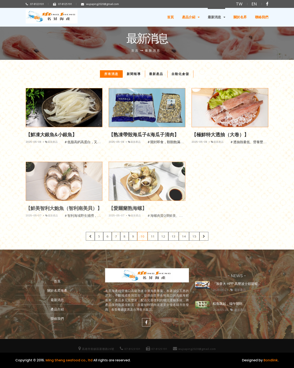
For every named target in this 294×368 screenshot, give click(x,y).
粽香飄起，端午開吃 (228, 303)
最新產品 (156, 74)
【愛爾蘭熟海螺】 (128, 211)
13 (173, 236)
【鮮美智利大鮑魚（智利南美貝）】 (64, 211)
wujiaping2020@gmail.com (100, 4)
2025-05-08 (33, 142)
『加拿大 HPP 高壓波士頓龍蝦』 (237, 284)
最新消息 (214, 17)
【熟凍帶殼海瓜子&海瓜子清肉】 (144, 134)
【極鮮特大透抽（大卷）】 (220, 134)
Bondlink (271, 360)
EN (254, 4)
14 (184, 236)
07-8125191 (62, 4)
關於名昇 (240, 17)
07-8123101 (35, 4)
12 (163, 236)
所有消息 (111, 74)
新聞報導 (134, 74)
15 (194, 236)
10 (142, 236)
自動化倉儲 (180, 74)
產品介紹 (188, 17)
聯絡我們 (261, 17)
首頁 (170, 17)
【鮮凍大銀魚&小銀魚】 (51, 134)
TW (239, 4)
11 (153, 236)
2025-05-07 (33, 218)
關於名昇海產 (57, 290)
